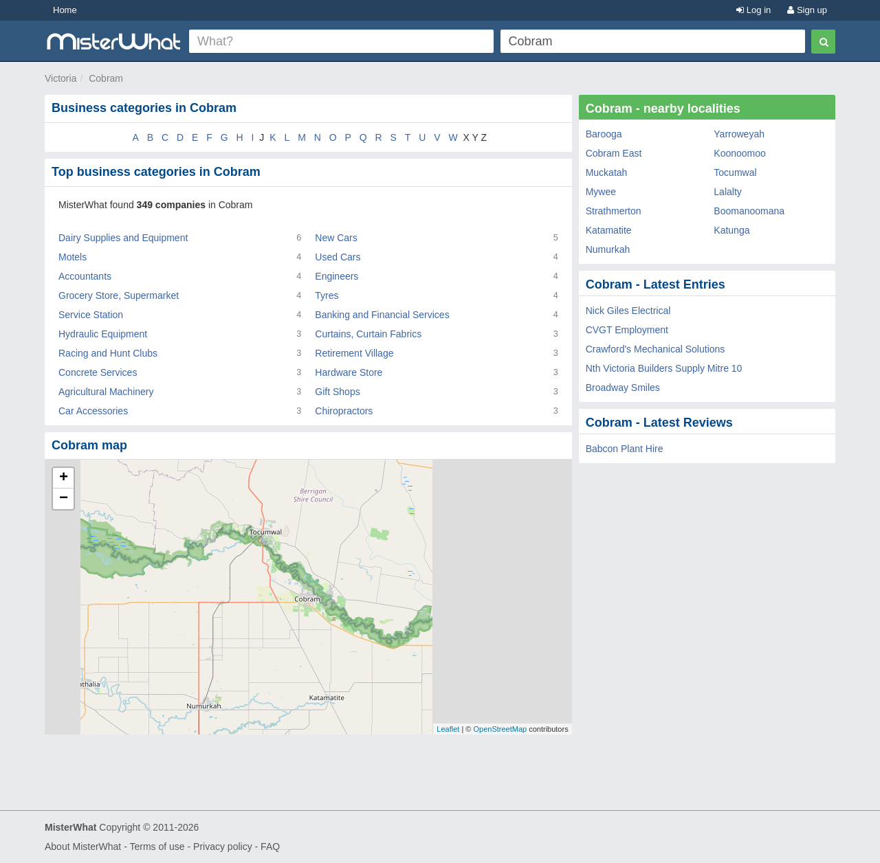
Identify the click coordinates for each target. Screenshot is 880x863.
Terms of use (156, 846)
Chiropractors (344, 410)
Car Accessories (93, 410)
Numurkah (608, 249)
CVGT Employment (627, 329)
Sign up (807, 10)
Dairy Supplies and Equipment (123, 237)
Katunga (731, 230)
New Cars (336, 237)
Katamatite (609, 230)
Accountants (84, 276)
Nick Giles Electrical (628, 310)
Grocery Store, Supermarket (118, 295)
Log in (753, 10)
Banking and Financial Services (382, 314)
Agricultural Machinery (106, 391)
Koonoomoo (740, 153)
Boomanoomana (749, 210)
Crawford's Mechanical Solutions (655, 349)
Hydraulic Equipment (102, 333)
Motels (72, 256)
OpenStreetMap (500, 729)
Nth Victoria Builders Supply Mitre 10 (664, 368)
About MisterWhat (83, 846)
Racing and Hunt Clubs (107, 353)
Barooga (604, 133)
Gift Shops (337, 391)
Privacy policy (222, 846)
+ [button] (63, 478)
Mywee (601, 191)
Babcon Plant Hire (624, 448)
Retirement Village (354, 353)
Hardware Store (348, 372)
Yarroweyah (739, 133)
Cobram (106, 78)
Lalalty (727, 191)
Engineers (336, 276)
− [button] (63, 499)
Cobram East (614, 153)
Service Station (90, 314)
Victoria (60, 78)
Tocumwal (735, 172)
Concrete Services (97, 372)
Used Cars (337, 256)
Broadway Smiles (623, 387)
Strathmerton (613, 210)
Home (65, 10)
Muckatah (607, 172)
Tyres (326, 295)
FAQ (270, 846)
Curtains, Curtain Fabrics (368, 333)
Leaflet (448, 729)
